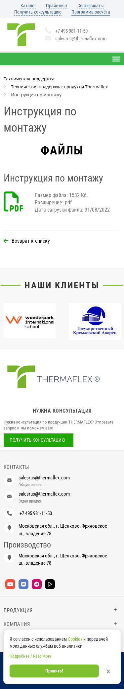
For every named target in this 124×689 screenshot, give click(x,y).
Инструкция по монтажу (53, 178)
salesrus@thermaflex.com (75, 39)
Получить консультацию (38, 12)
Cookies (75, 639)
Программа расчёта (90, 12)
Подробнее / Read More (30, 656)
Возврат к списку (31, 241)
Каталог (28, 5)
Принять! (54, 670)
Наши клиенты (62, 285)
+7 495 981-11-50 (66, 31)
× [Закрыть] (108, 671)
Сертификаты (90, 5)
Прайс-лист (56, 5)
